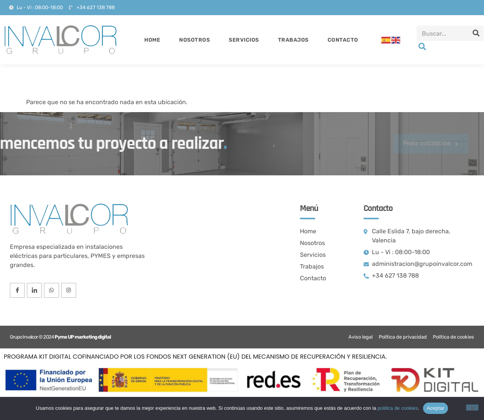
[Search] (476, 33)
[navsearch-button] (422, 47)
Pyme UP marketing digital (83, 337)
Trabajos (293, 40)
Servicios (244, 40)
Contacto (343, 40)
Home (152, 40)
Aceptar (436, 408)
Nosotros (194, 40)
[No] (472, 407)
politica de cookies (398, 408)
